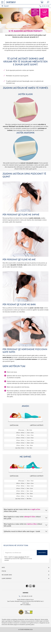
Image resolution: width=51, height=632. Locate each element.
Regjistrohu (42, 552)
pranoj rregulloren (19, 557)
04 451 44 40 (45, 6)
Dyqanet (6, 6)
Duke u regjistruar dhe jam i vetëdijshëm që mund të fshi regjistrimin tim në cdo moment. (18, 558)
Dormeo (25, 593)
